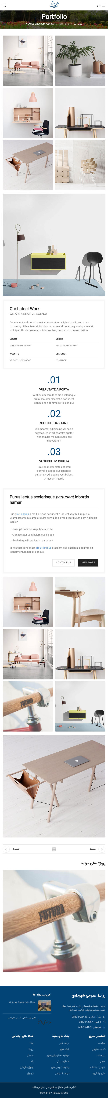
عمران (102, 1061)
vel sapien (23, 514)
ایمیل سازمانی (26, 1067)
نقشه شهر (64, 1049)
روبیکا (30, 1049)
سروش (30, 1055)
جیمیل (30, 1073)
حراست (101, 1043)
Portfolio (64, 24)
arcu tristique (43, 548)
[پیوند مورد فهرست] (81, 1017)
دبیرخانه (101, 1055)
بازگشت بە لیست (54, 849)
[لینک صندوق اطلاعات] (54, 390)
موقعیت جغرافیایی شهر (58, 1055)
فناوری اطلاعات (97, 1067)
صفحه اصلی (77, 24)
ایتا (31, 1043)
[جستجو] (4, 5)
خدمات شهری (98, 1049)
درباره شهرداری (62, 1073)
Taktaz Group (60, 1093)
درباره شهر (64, 1043)
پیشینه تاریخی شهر (60, 1067)
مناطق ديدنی (63, 1061)
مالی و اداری (99, 1073)
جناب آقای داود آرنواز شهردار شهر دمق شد (22, 1002)
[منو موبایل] (101, 5)
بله (32, 1061)
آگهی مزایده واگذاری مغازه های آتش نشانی (21, 1018)
